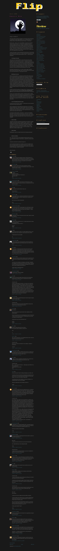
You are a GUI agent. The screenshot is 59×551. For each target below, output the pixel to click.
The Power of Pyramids (40, 63)
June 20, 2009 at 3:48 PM (17, 489)
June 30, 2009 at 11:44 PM (17, 523)
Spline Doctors (39, 106)
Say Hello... (38, 77)
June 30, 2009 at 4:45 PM (17, 515)
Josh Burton (14, 194)
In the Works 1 (39, 74)
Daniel (13, 371)
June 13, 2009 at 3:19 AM (17, 473)
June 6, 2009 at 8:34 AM (16, 211)
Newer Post (11, 544)
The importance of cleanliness (41, 78)
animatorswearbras (15, 180)
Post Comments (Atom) (17, 546)
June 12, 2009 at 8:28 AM (17, 453)
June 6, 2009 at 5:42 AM (16, 185)
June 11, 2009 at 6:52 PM (17, 447)
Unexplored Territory (40, 46)
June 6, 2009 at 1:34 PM (16, 268)
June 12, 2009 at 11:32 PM (17, 467)
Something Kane (39, 101)
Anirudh (13, 308)
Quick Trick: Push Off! (40, 69)
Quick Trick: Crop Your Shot (41, 43)
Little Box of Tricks (39, 75)
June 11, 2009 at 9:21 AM (17, 432)
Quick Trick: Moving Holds (40, 67)
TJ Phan (13, 156)
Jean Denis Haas (39, 108)
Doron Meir (13, 296)
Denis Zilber (14, 164)
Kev (37, 100)
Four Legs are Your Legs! (40, 60)
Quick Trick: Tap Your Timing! (41, 68)
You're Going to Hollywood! (40, 37)
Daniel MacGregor (14, 423)
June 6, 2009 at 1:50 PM (16, 273)
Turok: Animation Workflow (40, 55)
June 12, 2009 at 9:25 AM (17, 461)
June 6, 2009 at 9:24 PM (16, 294)
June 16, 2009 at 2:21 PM (17, 483)
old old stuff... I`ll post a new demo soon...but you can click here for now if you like (43, 91)
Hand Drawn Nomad (40, 109)
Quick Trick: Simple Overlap (41, 66)
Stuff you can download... (40, 116)
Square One (16, 16)
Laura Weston (39, 99)
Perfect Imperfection (39, 38)
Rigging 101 (38, 105)
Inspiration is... (39, 39)
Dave (13, 463)
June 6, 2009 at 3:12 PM (16, 279)
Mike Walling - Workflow (40, 54)
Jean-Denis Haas (14, 511)
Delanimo (13, 517)
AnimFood (38, 53)
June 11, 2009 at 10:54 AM (17, 438)
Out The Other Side (39, 51)
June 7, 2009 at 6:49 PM (16, 348)
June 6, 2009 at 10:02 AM (17, 238)
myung (13, 357)
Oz (12, 230)
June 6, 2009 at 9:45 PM (16, 300)
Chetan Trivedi (14, 171)
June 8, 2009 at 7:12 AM (16, 355)
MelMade (38, 107)
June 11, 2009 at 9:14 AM (17, 420)
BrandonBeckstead (15, 350)
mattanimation (14, 434)
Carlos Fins (13, 455)
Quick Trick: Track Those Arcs (41, 70)
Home (22, 544)
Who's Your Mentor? (40, 52)
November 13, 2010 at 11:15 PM (18, 540)
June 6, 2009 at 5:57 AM (16, 192)
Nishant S (13, 469)
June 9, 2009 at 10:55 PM (17, 385)
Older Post (32, 544)
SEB (12, 187)
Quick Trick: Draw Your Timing (41, 36)
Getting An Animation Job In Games (42, 47)
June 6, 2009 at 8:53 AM (16, 217)
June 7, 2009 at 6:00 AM (16, 323)
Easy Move (38, 62)
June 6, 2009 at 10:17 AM (17, 254)
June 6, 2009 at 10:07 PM (17, 306)
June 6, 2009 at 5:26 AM (16, 178)
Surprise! (38, 61)
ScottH (13, 247)
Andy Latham (14, 256)
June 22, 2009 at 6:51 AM (17, 509)
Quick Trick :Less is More (40, 58)
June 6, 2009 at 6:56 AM (16, 203)
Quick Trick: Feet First (40, 59)
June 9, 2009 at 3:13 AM (16, 369)
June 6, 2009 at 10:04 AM (17, 245)
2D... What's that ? (39, 76)
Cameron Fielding (14, 525)
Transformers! (39, 44)
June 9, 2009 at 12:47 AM (17, 361)
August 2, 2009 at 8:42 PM (17, 533)
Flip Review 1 (39, 35)
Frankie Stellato (14, 240)
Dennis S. (13, 336)
